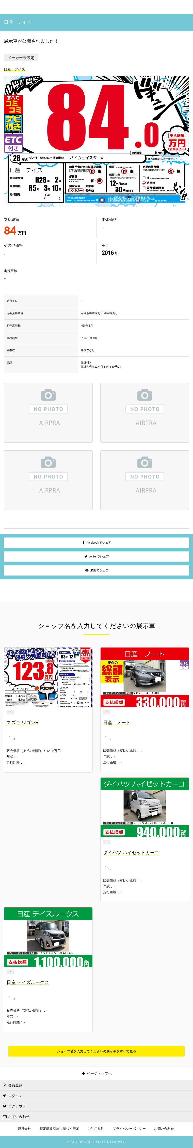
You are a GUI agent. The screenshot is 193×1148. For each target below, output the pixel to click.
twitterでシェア (96, 556)
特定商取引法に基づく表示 (59, 1129)
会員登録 (12, 1085)
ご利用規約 (96, 1129)
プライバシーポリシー (129, 1129)
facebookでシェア (96, 542)
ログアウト (14, 1106)
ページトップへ (96, 1073)
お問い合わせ (16, 1117)
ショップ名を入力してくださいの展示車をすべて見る (96, 1051)
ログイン (12, 1096)
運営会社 (24, 1129)
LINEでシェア (96, 570)
